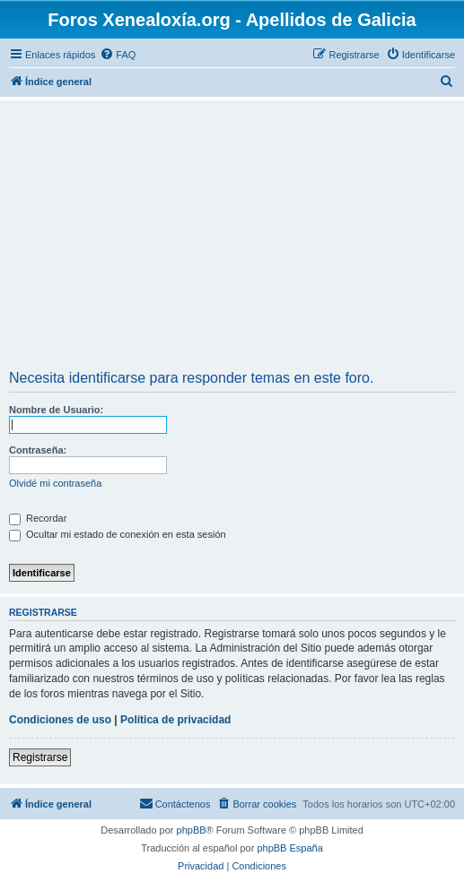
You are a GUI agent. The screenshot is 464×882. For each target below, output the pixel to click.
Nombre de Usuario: (56, 409)
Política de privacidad (175, 719)
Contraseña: (37, 450)
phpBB (191, 830)
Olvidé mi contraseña (55, 483)
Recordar (37, 518)
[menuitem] (118, 54)
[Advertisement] (232, 237)
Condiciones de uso (60, 719)
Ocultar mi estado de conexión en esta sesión (117, 534)
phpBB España (289, 848)
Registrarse (40, 757)
